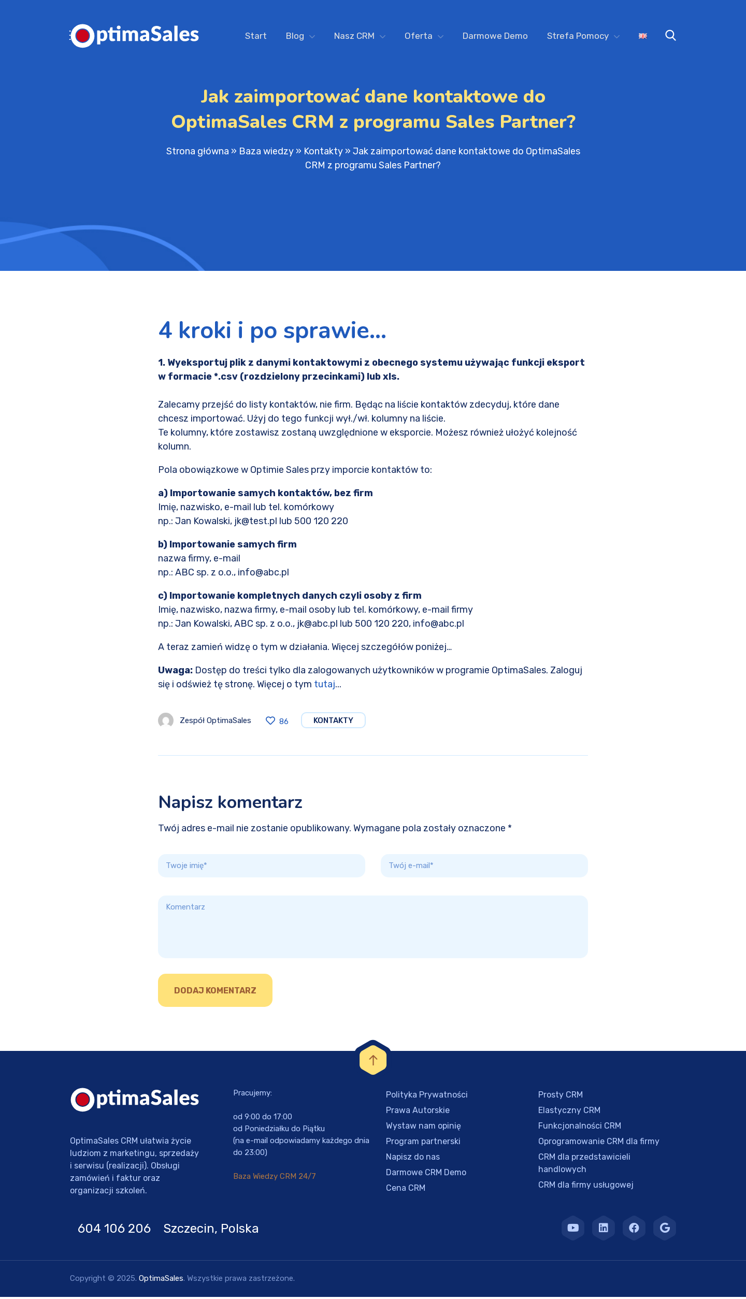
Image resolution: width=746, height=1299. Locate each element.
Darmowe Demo (495, 36)
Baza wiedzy (266, 153)
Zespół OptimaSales (215, 722)
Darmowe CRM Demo (426, 1174)
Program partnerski (423, 1143)
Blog (295, 36)
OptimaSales (161, 1280)
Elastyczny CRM (569, 1112)
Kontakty (323, 153)
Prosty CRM (560, 1097)
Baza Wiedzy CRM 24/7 (274, 1178)
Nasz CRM (354, 36)
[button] (20, 1278)
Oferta (419, 36)
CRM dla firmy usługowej (586, 1187)
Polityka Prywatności (427, 1097)
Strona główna (197, 153)
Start (256, 36)
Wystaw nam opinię (423, 1128)
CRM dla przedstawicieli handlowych (584, 1165)
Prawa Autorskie (418, 1112)
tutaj (324, 686)
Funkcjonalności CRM (579, 1128)
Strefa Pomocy (578, 36)
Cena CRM (405, 1190)
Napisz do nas (413, 1159)
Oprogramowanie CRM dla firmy (598, 1143)
